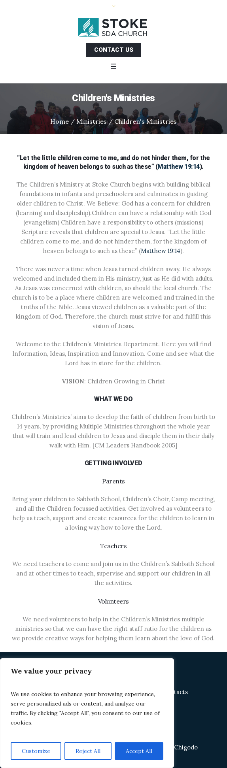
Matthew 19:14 (178, 166)
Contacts (175, 692)
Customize (36, 751)
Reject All (88, 751)
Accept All (139, 751)
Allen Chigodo (178, 747)
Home (59, 121)
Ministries (91, 121)
